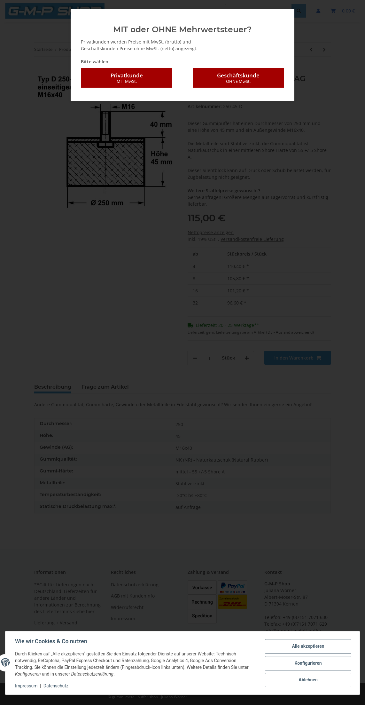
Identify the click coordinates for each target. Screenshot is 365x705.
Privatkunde (126, 78)
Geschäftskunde (238, 78)
